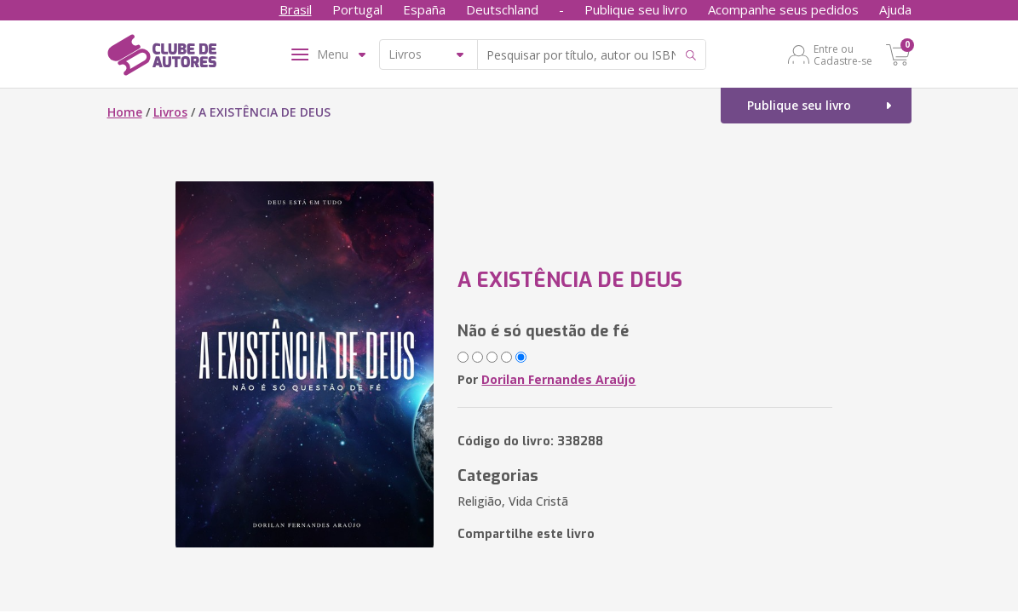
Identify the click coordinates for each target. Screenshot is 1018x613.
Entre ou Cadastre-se (843, 54)
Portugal (357, 9)
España (424, 9)
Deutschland (502, 9)
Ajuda (895, 9)
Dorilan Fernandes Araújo (558, 379)
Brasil (295, 9)
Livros (170, 112)
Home (124, 112)
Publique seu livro (635, 9)
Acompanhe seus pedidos (783, 9)
